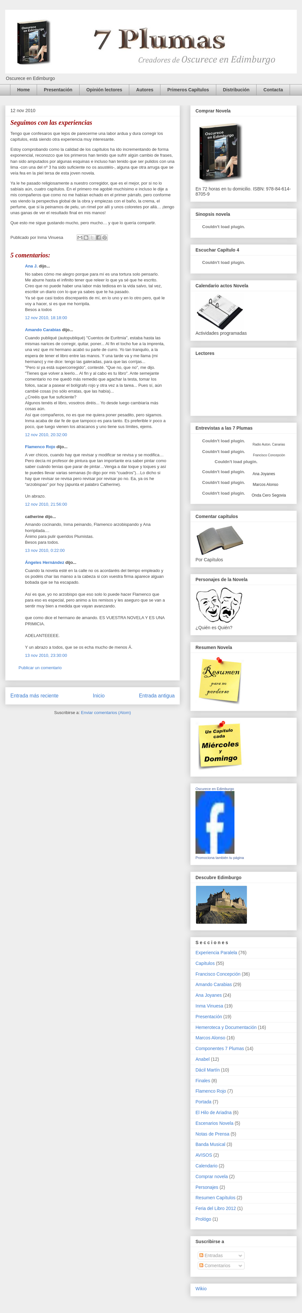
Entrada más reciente (34, 695)
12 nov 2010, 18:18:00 (46, 317)
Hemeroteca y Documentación (226, 1027)
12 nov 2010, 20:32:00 (46, 434)
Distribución (236, 89)
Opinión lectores (104, 89)
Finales (202, 1080)
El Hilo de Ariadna (213, 1112)
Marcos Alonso (265, 484)
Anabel (202, 1059)
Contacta (273, 89)
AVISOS (203, 1155)
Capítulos (205, 963)
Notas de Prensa (212, 1134)
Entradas (211, 1255)
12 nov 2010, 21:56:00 (46, 504)
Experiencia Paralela (216, 952)
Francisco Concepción (218, 974)
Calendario (206, 1165)
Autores (144, 89)
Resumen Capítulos (215, 1197)
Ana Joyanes (263, 474)
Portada (203, 1101)
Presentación (58, 89)
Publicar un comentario (40, 667)
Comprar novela (211, 1176)
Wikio (201, 1288)
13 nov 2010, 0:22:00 (45, 550)
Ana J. (31, 266)
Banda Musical (210, 1144)
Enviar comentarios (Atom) (106, 712)
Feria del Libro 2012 (215, 1208)
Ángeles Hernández (44, 562)
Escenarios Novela (214, 1123)
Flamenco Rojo (40, 446)
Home (23, 89)
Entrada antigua (157, 695)
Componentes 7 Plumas (219, 1048)
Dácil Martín (207, 1069)
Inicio (99, 695)
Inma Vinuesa (209, 1005)
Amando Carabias (43, 329)
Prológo (203, 1219)
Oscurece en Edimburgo (214, 789)
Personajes (206, 1187)
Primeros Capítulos (188, 89)
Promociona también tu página (219, 858)
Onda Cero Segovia (269, 495)
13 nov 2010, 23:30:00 (46, 655)
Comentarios (214, 1265)
